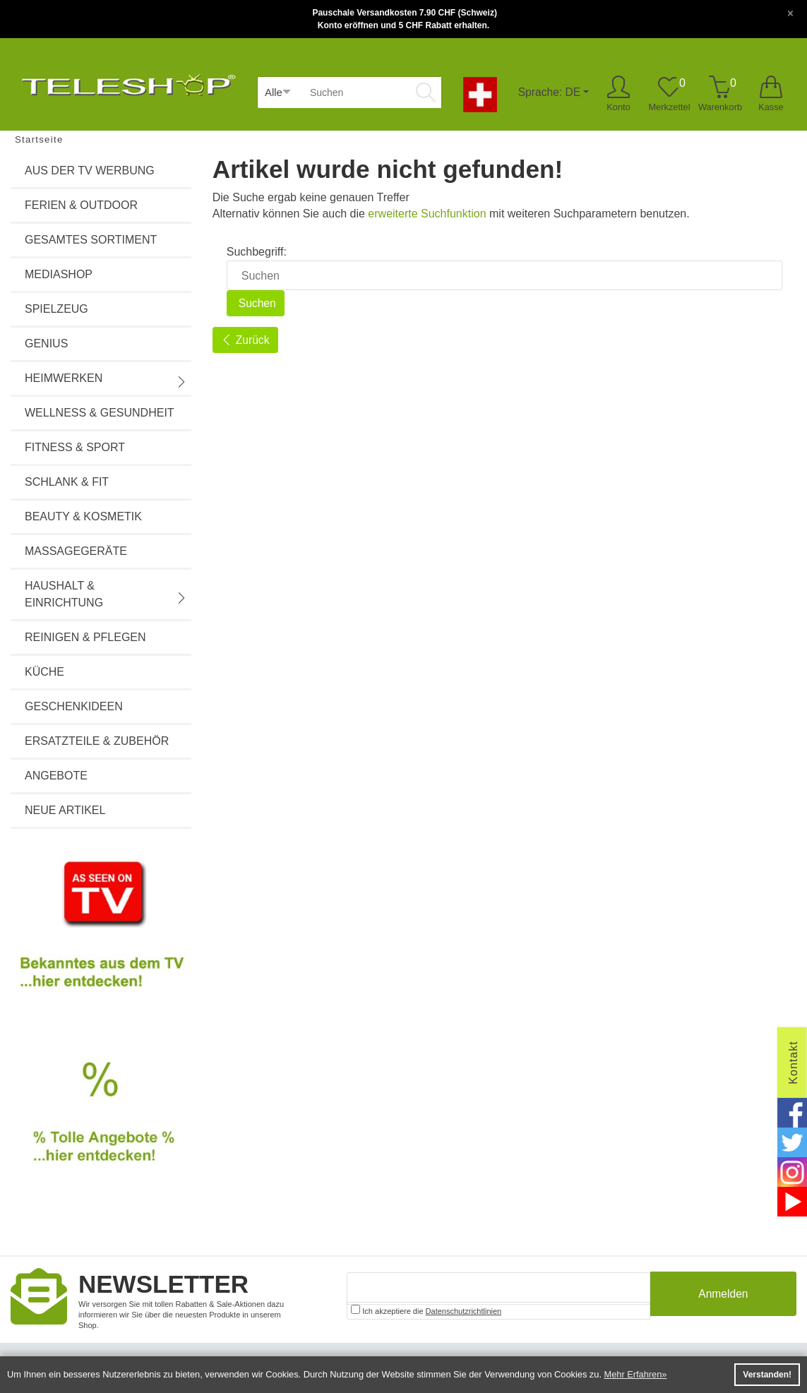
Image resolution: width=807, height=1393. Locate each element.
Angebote (56, 776)
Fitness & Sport (75, 447)
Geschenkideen (74, 706)
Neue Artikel (65, 810)
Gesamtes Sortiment (91, 240)
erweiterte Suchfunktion (427, 214)
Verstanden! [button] (767, 1375)
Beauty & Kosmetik (83, 516)
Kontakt (793, 1062)
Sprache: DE (549, 92)
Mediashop (58, 274)
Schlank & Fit (67, 482)
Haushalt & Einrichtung (106, 594)
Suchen (256, 303)
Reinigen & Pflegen (85, 637)
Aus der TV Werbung (90, 171)
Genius (46, 343)
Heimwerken (106, 380)
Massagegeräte (76, 551)
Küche (44, 672)
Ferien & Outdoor (81, 205)
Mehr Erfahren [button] (633, 1374)
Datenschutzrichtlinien (464, 1311)
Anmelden (723, 1296)
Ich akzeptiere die (426, 1310)
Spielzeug (56, 309)
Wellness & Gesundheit (99, 413)
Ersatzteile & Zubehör (97, 741)
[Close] (790, 12)
